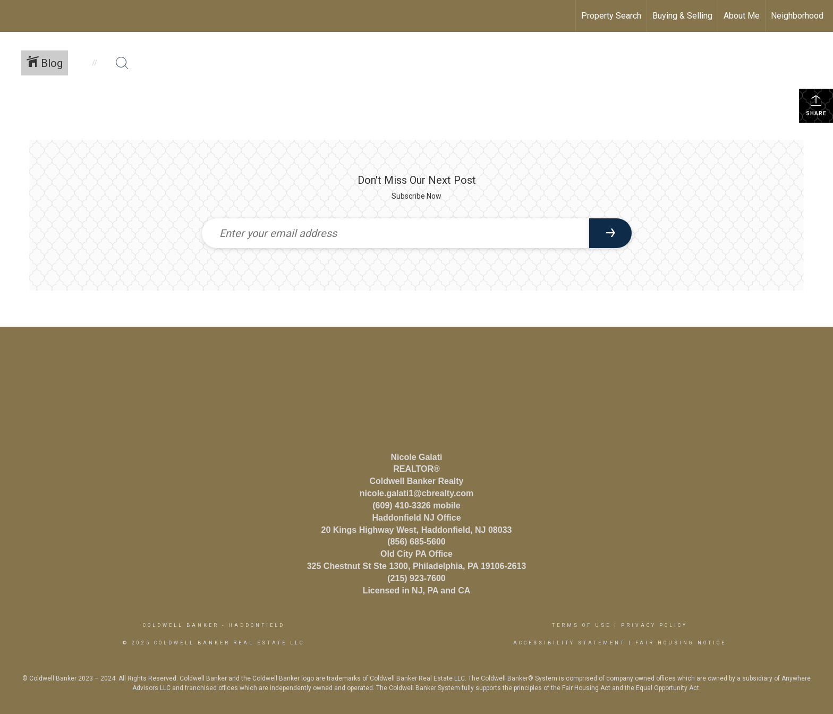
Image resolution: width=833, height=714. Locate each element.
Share (816, 105)
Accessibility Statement (569, 642)
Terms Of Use (581, 625)
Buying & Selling (682, 16)
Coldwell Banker (181, 625)
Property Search (611, 16)
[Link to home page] (13, 16)
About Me (742, 16)
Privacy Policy (654, 625)
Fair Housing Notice (680, 642)
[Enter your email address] (395, 233)
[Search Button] (122, 63)
